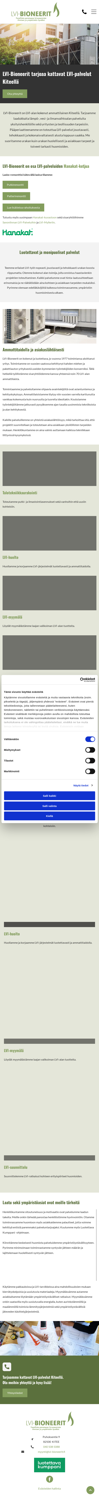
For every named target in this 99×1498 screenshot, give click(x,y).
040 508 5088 (51, 1446)
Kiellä (49, 816)
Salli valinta (49, 805)
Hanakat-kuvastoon (45, 217)
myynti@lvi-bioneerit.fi (51, 1451)
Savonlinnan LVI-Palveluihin (19, 222)
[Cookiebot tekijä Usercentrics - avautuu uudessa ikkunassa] (80, 679)
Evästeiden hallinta (49, 1488)
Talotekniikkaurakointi (20, 492)
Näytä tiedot (81, 785)
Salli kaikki (49, 795)
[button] (93, 11)
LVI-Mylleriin (47, 222)
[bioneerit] (49, 468)
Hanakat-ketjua (76, 166)
